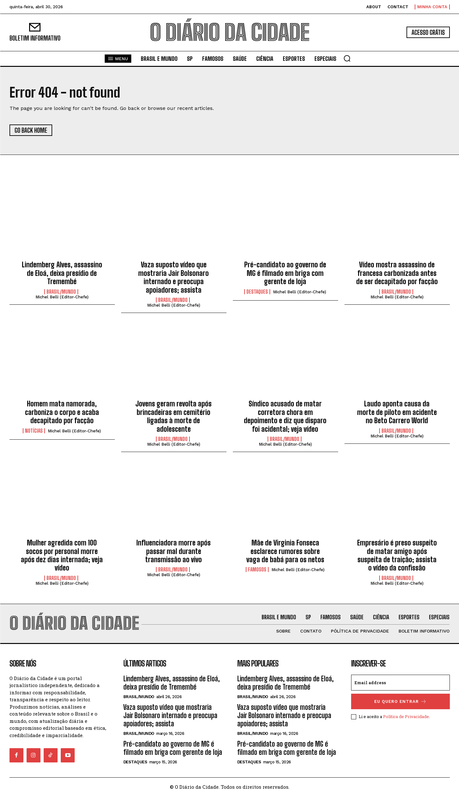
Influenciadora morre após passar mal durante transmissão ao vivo (173, 551)
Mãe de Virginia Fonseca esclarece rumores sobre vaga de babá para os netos (285, 551)
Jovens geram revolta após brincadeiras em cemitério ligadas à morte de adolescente (173, 416)
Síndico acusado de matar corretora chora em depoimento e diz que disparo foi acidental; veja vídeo (285, 416)
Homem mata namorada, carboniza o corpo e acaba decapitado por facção (62, 412)
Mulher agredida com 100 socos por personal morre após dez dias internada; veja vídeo (62, 555)
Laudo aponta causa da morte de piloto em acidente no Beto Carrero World (397, 412)
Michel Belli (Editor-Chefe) (62, 297)
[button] (347, 58)
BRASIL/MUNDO (61, 291)
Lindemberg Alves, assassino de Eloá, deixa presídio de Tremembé (62, 273)
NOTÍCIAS (34, 430)
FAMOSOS (257, 569)
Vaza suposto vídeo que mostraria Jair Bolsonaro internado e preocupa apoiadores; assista (173, 277)
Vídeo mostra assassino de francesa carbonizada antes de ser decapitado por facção (397, 273)
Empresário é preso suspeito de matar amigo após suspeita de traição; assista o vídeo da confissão (397, 555)
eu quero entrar (400, 701)
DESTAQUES (257, 291)
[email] (400, 683)
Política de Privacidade (406, 716)
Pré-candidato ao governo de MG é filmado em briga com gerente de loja (285, 273)
